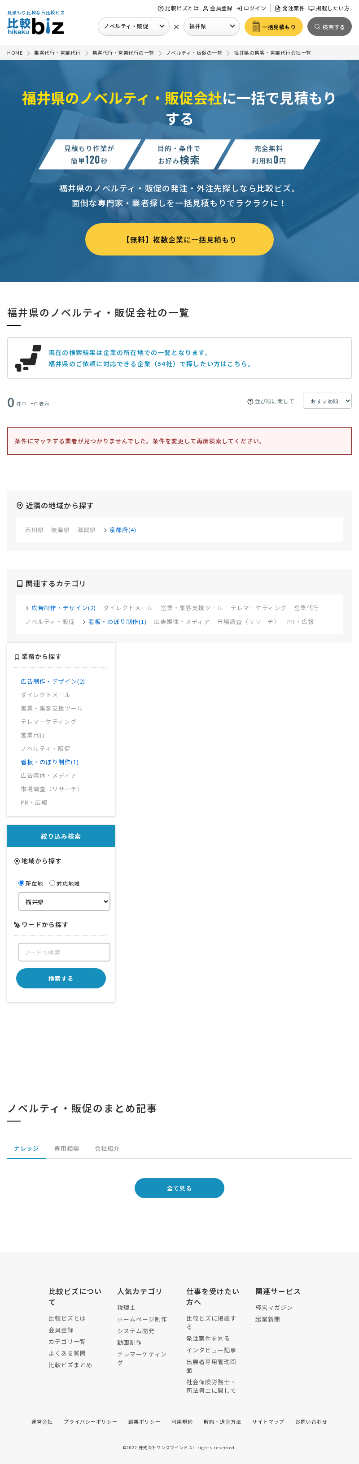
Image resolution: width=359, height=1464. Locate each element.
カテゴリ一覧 (67, 1341)
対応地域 (64, 883)
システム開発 (136, 1330)
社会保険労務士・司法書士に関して (211, 1386)
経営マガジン (274, 1307)
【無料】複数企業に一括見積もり (180, 239)
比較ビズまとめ (70, 1364)
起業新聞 (267, 1319)
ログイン (251, 8)
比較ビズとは (178, 8)
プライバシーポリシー (91, 1421)
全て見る (179, 1188)
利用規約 (182, 1421)
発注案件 (290, 8)
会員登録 (217, 8)
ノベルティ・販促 (126, 26)
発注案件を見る (208, 1338)
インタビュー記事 (211, 1350)
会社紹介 (107, 1148)
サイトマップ (268, 1421)
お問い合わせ (311, 1421)
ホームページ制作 (142, 1319)
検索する (61, 978)
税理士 (126, 1307)
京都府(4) (122, 529)
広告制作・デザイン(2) (63, 607)
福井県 (197, 26)
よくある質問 (67, 1353)
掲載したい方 (329, 8)
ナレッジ (26, 1148)
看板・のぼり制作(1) (117, 621)
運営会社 (42, 1421)
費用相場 (66, 1148)
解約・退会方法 (222, 1421)
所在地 (30, 883)
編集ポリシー (144, 1421)
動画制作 (129, 1342)
